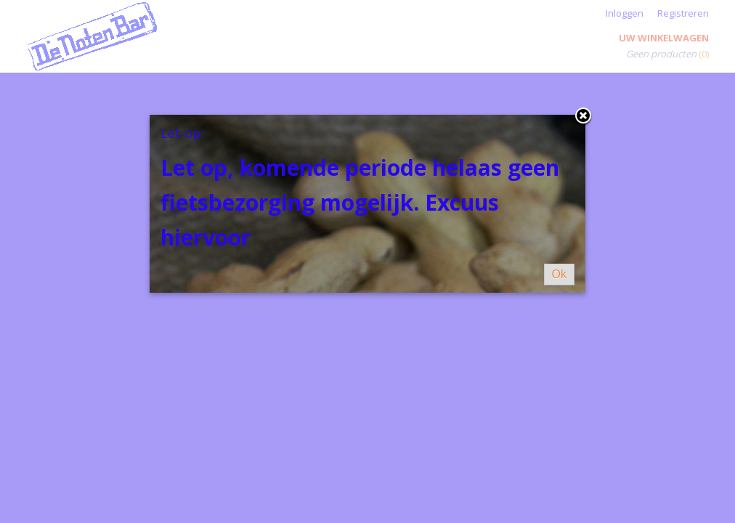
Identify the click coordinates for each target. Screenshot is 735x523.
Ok (559, 274)
